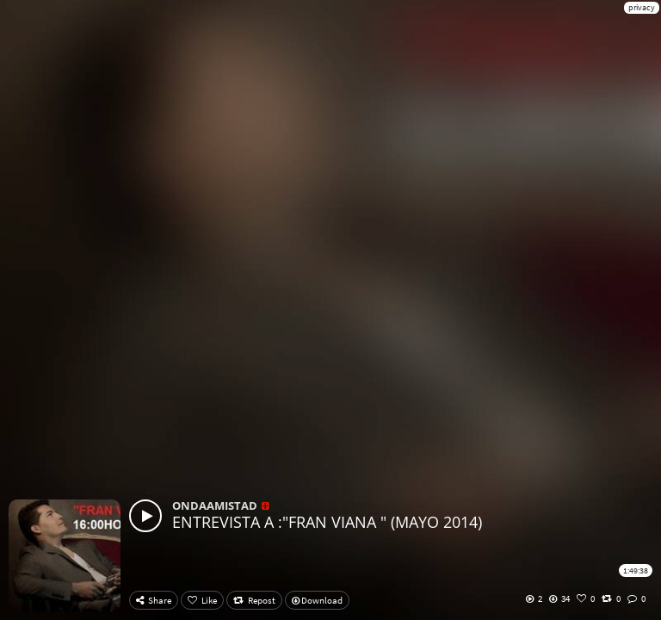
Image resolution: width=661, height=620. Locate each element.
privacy (641, 7)
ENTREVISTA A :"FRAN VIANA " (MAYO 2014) (327, 522)
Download (317, 600)
